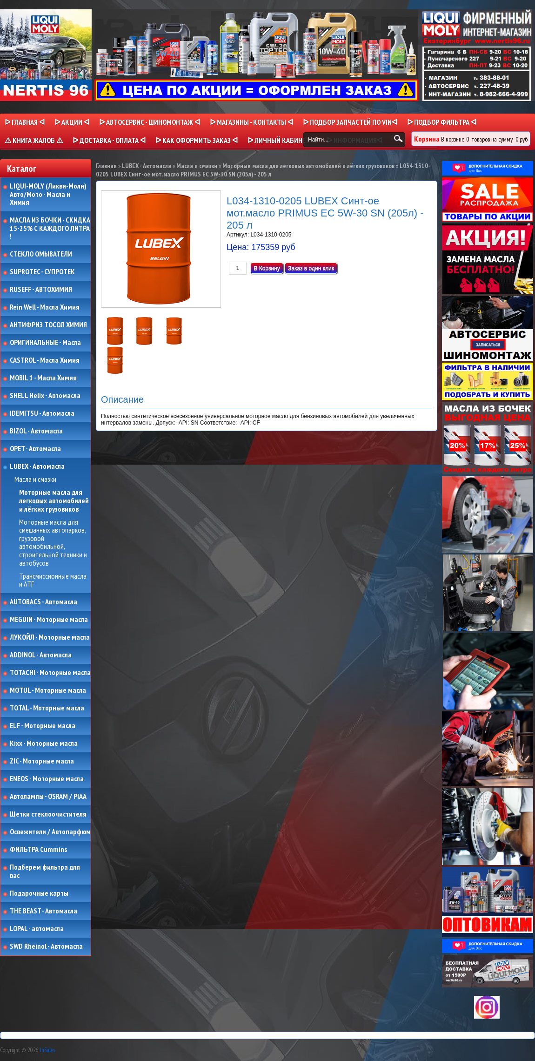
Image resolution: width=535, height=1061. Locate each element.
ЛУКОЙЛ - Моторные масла (50, 637)
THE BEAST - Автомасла (43, 911)
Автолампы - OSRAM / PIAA (48, 796)
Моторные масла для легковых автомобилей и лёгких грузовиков (54, 500)
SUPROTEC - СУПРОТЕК (42, 272)
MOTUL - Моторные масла (48, 690)
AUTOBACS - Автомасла (43, 602)
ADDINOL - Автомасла (41, 655)
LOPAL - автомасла (37, 929)
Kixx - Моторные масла (44, 743)
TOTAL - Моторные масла (47, 708)
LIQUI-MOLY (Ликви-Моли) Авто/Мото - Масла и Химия (49, 194)
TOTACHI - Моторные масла (50, 673)
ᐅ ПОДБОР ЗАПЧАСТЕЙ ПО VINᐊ (350, 122)
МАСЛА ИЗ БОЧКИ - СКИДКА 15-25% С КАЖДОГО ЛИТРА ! (50, 228)
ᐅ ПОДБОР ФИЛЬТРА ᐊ (441, 122)
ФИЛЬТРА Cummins (38, 849)
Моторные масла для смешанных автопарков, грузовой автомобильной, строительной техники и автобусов (53, 543)
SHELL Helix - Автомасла (45, 396)
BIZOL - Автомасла (36, 431)
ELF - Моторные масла (42, 726)
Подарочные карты (39, 893)
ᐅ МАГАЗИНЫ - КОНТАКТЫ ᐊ (251, 122)
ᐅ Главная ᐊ (25, 122)
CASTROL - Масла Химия (45, 360)
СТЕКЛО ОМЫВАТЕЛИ (41, 254)
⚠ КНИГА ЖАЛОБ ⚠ (34, 140)
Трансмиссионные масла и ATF (53, 580)
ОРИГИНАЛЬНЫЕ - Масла (45, 342)
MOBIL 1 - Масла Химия (43, 378)
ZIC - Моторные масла (42, 761)
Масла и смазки (35, 479)
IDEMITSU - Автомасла (42, 413)
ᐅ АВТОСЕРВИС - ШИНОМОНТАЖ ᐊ (149, 122)
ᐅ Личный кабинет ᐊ (282, 140)
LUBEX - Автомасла (37, 466)
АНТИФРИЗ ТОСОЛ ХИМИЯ (48, 325)
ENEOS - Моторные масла (47, 779)
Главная (106, 166)
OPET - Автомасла (35, 449)
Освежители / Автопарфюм (50, 832)
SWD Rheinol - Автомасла (46, 946)
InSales (47, 1050)
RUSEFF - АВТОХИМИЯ (41, 289)
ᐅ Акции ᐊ (71, 122)
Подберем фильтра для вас (45, 871)
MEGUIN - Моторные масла (49, 619)
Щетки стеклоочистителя (48, 814)
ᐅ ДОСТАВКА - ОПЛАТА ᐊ (109, 140)
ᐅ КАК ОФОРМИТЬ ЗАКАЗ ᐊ (196, 140)
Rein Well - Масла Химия (45, 307)
